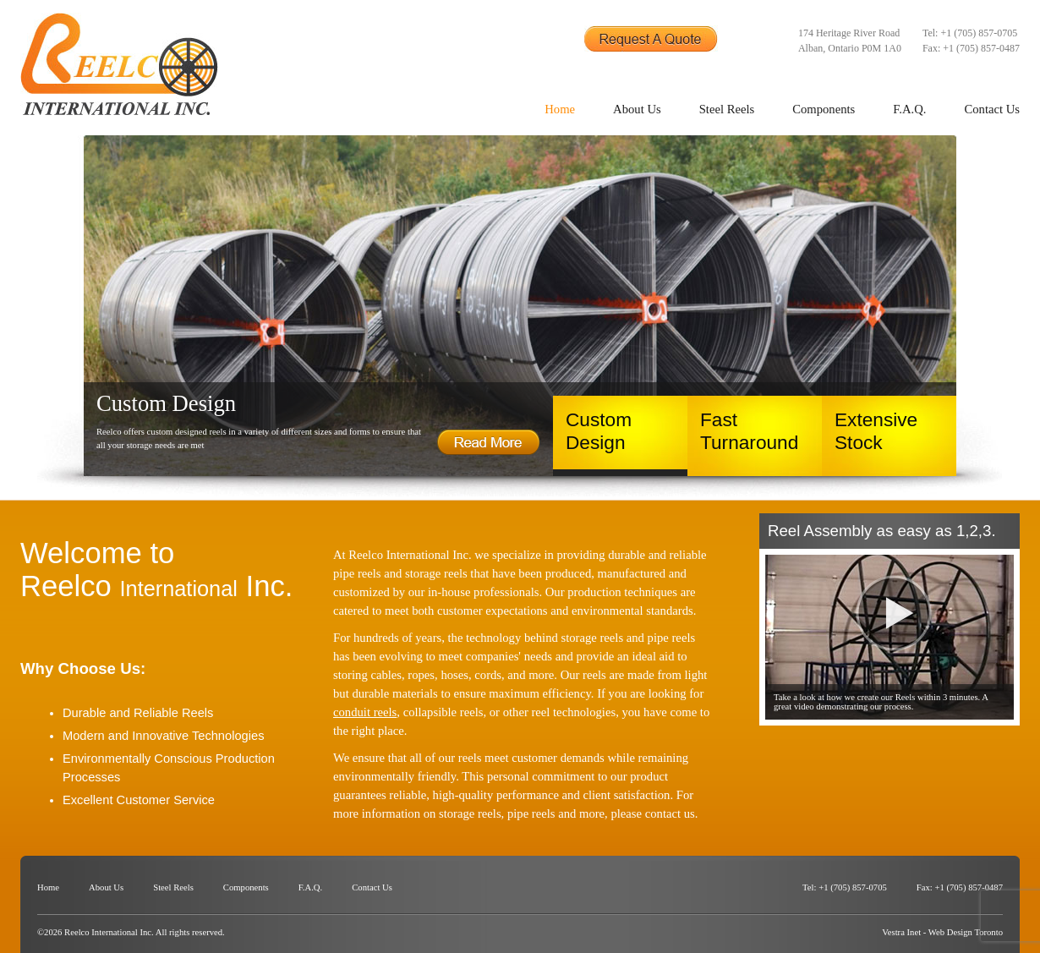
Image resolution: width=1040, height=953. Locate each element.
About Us (637, 109)
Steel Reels (727, 109)
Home (560, 109)
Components (823, 109)
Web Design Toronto (965, 932)
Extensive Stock (876, 430)
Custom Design (599, 430)
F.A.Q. (909, 109)
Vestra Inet (901, 932)
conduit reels (365, 712)
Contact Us (992, 109)
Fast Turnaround (749, 430)
